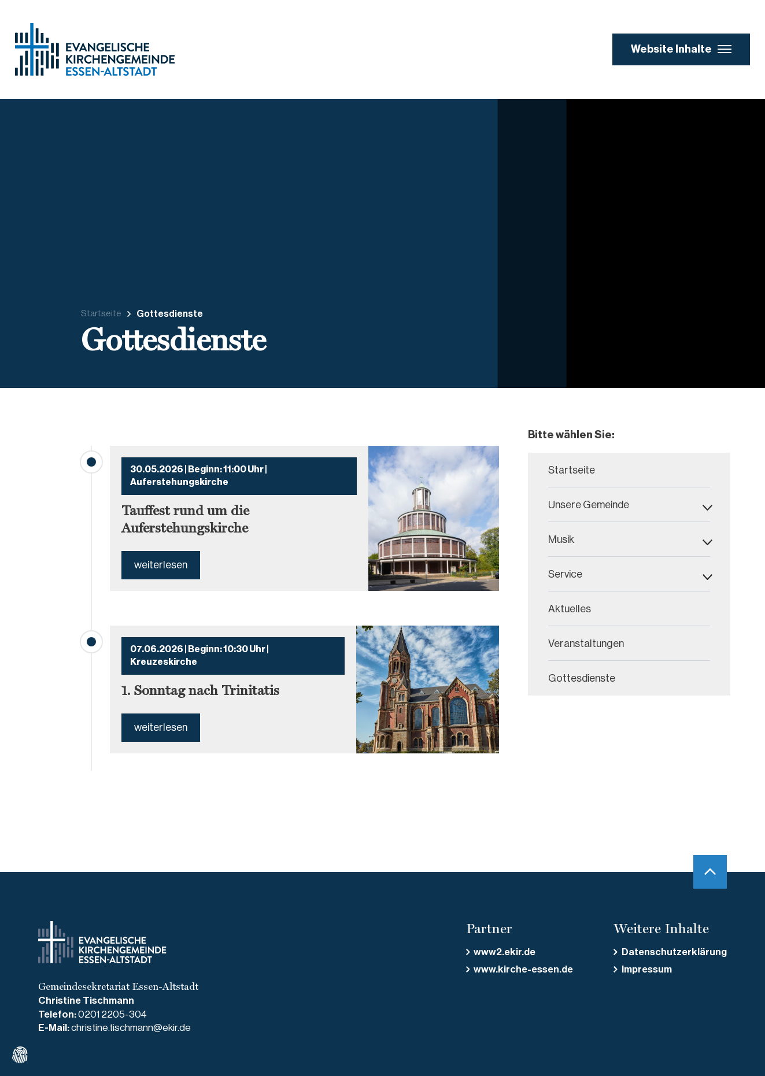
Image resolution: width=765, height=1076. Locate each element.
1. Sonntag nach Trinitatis (200, 690)
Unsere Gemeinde (588, 505)
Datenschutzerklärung (674, 952)
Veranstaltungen (586, 643)
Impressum (647, 969)
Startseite (101, 313)
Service (565, 574)
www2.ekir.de (504, 952)
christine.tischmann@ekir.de (131, 1028)
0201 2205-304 (112, 1014)
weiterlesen (160, 565)
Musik (561, 539)
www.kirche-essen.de (523, 969)
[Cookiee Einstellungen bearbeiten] (20, 1056)
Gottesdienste (581, 678)
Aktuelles (569, 609)
